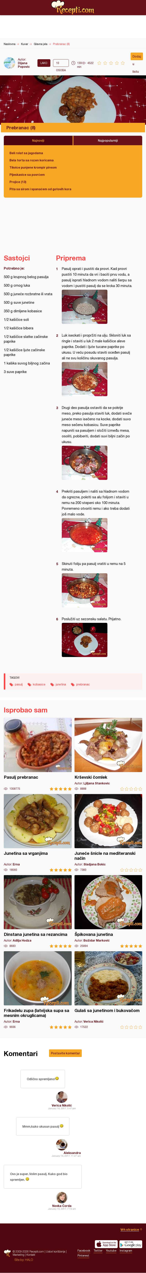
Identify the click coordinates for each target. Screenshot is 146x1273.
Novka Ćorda (61, 1206)
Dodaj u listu (137, 57)
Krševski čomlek (108, 754)
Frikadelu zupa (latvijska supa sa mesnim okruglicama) (38, 990)
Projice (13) (18, 182)
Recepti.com (73, 7)
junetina (61, 684)
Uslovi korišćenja (55, 1251)
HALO (29, 1260)
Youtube (111, 1250)
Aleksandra (72, 1153)
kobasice (39, 684)
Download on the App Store (106, 1244)
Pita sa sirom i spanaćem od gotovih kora (40, 189)
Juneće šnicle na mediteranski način (108, 833)
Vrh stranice (130, 1229)
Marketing (18, 1254)
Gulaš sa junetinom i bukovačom (108, 990)
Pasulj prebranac (38, 754)
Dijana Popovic (24, 64)
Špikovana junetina (108, 911)
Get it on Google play (130, 1244)
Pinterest (83, 1255)
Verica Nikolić (62, 1105)
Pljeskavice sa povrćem (27, 174)
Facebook (84, 1250)
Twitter (98, 1250)
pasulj (19, 684)
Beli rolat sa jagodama (26, 153)
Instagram (126, 1250)
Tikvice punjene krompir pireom (33, 167)
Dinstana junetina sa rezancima (38, 911)
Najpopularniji (108, 140)
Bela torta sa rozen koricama (32, 160)
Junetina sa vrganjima (38, 833)
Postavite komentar (65, 1053)
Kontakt (30, 1254)
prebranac (83, 684)
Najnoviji (38, 140)
